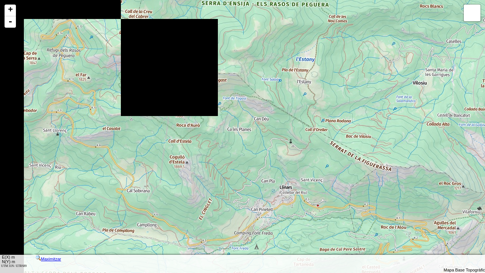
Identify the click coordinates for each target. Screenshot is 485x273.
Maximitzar (48, 259)
